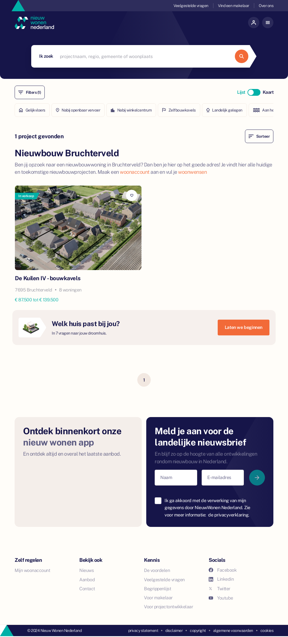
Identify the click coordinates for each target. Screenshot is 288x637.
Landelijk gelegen (224, 110)
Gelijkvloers (32, 110)
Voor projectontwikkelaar (168, 606)
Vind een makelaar (233, 5)
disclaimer (174, 630)
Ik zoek (46, 56)
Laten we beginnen (243, 327)
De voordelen (157, 570)
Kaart (268, 92)
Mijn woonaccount (32, 570)
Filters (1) (29, 92)
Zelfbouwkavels (179, 110)
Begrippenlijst (157, 588)
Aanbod (87, 579)
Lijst (241, 92)
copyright (198, 630)
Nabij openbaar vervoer (78, 110)
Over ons (266, 5)
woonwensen (192, 172)
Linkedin (221, 579)
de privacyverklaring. (228, 515)
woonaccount (135, 172)
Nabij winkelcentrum (131, 110)
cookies (267, 630)
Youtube (221, 598)
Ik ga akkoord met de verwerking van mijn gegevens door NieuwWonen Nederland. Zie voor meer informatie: (207, 508)
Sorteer (259, 136)
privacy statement (143, 630)
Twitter (219, 588)
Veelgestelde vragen (191, 5)
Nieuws (86, 570)
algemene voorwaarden (233, 630)
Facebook (223, 570)
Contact (87, 588)
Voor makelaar (158, 597)
